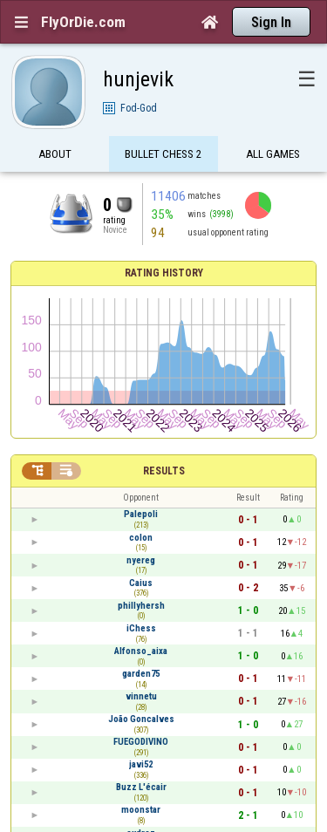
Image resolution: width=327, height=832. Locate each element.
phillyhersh (141, 605)
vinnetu (141, 696)
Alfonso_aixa (140, 651)
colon (141, 537)
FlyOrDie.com (83, 22)
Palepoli (141, 514)
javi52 (141, 764)
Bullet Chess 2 (163, 154)
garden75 (141, 673)
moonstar (140, 809)
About (55, 154)
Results (164, 471)
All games (273, 154)
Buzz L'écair (141, 787)
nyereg (140, 560)
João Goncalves (141, 719)
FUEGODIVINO (140, 741)
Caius (141, 583)
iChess (141, 628)
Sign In (271, 22)
